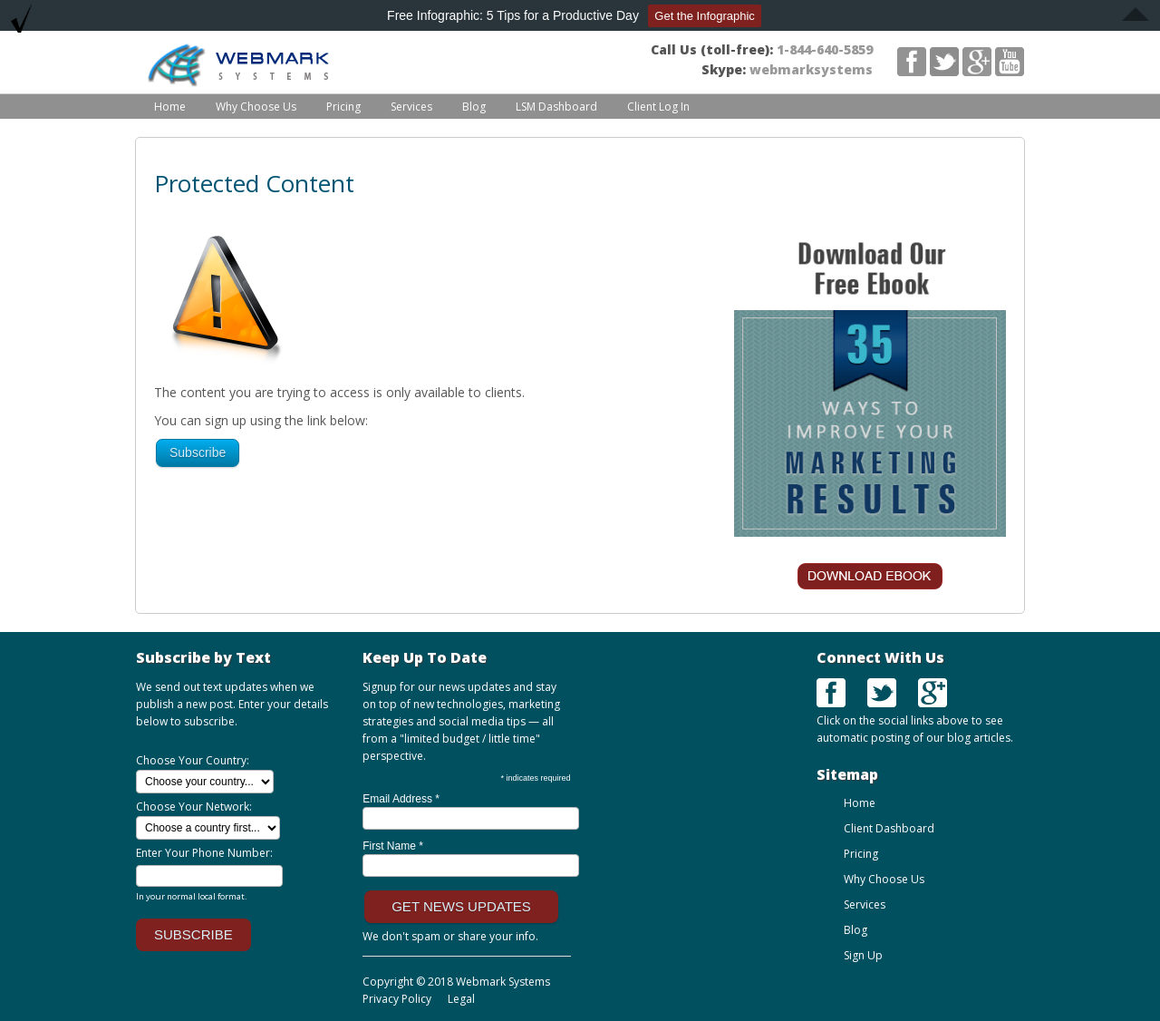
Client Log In (658, 106)
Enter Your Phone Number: (204, 853)
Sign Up (863, 955)
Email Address (401, 798)
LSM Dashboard (556, 106)
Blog (474, 106)
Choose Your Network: (194, 806)
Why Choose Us (256, 106)
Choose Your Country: (192, 760)
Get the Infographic (704, 16)
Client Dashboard (889, 828)
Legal (460, 998)
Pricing (343, 106)
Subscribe (197, 452)
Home (170, 106)
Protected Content (254, 183)
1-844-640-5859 (825, 49)
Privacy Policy (396, 998)
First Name (392, 846)
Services (411, 106)
